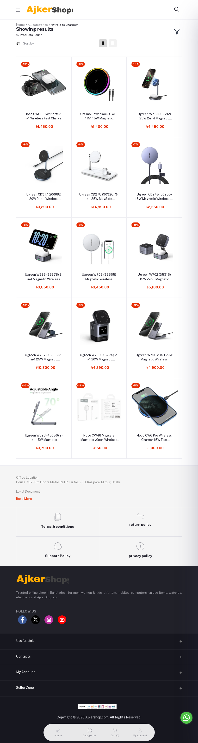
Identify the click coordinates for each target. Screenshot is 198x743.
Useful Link (25, 641)
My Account (25, 672)
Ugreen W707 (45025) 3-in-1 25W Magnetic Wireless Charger (44, 357)
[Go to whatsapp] (186, 718)
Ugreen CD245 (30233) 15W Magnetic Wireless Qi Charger (154, 197)
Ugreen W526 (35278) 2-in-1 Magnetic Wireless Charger (44, 277)
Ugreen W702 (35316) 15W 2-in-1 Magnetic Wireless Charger (154, 277)
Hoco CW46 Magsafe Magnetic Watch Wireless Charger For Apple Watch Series (98, 438)
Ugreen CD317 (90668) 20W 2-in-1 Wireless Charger (43, 197)
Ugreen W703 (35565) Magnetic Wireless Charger (99, 277)
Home (20, 24)
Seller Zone (25, 688)
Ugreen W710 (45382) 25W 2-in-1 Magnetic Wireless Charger (154, 116)
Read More (24, 499)
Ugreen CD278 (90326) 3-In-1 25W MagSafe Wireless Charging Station (98, 197)
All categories (38, 24)
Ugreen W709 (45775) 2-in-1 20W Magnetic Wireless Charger (99, 357)
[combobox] (59, 44)
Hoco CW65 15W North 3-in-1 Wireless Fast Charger (44, 116)
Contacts (23, 656)
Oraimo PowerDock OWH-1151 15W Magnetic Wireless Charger (99, 116)
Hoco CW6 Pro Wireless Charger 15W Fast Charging (154, 438)
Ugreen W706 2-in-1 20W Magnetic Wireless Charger (154, 357)
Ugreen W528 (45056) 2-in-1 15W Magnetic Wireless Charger (44, 438)
